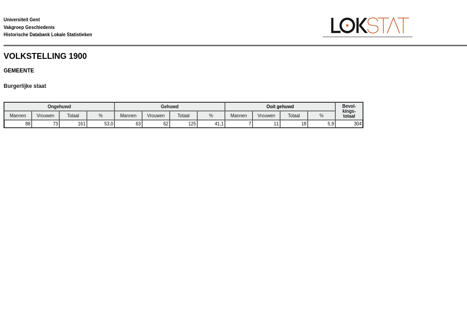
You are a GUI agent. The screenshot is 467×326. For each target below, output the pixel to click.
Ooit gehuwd (280, 106)
